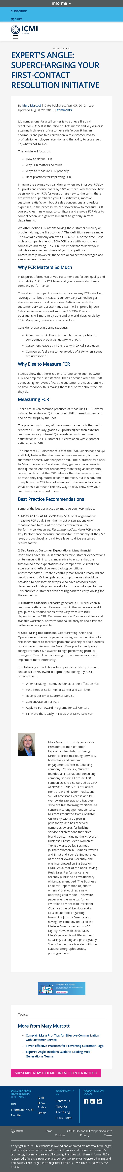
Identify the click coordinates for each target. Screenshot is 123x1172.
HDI (13, 1104)
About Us (62, 1106)
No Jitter (16, 1115)
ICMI (41, 1097)
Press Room (64, 1118)
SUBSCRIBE (19, 11)
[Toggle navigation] (15, 37)
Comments (64, 110)
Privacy (84, 1135)
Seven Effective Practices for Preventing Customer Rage (65, 1046)
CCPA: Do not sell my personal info (89, 1131)
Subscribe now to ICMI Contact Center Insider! (56, 1073)
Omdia (42, 1113)
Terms (108, 1135)
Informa (61, 3)
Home (48, 1131)
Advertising (63, 1112)
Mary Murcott (31, 105)
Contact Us (63, 1101)
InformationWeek (22, 1110)
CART (16, 19)
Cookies (60, 1135)
